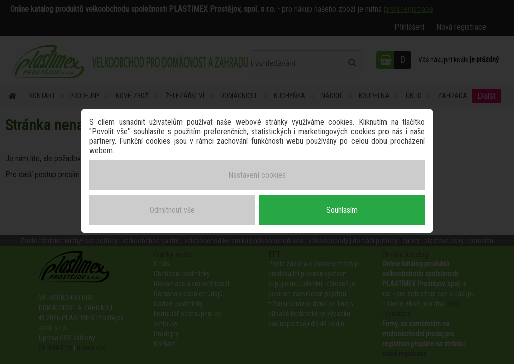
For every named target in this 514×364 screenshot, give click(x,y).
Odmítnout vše (172, 210)
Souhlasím (342, 210)
